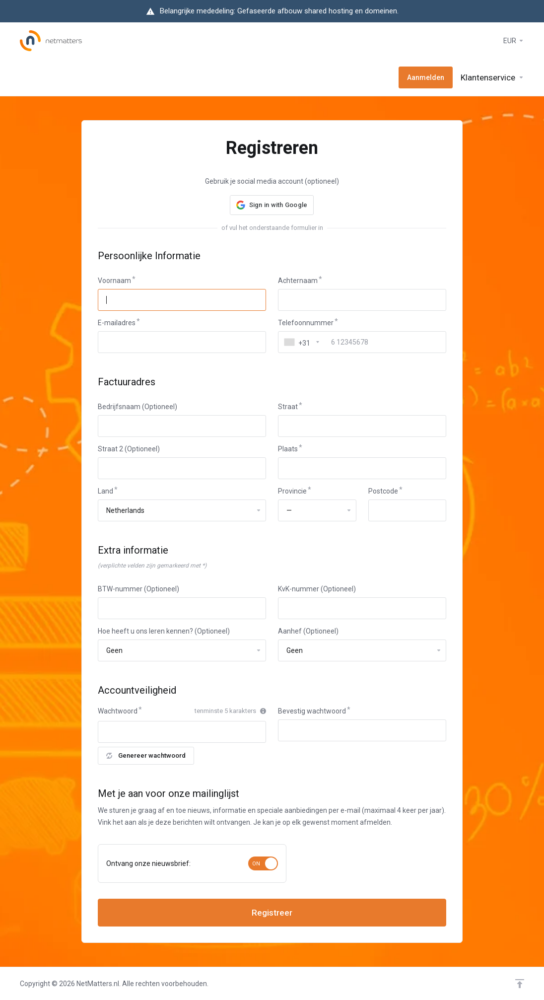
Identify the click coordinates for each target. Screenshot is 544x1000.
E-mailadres (117, 323)
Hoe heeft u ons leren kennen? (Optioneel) (164, 631)
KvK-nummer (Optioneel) (317, 589)
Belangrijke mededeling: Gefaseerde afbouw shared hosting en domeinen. (279, 10)
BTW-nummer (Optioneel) (138, 589)
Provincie (292, 491)
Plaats (288, 449)
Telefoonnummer (306, 323)
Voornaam (114, 281)
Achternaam (298, 281)
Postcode (383, 491)
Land (105, 491)
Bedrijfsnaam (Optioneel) (137, 407)
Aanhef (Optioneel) (308, 631)
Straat (288, 407)
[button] (272, 205)
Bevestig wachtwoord (312, 711)
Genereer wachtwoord (146, 755)
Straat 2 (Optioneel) (129, 449)
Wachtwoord (117, 711)
